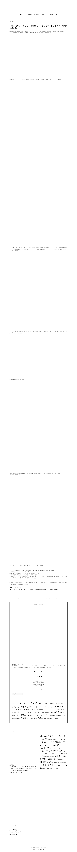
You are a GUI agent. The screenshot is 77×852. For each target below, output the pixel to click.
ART (15, 587)
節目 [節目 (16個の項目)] (32, 718)
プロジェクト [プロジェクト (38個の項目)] (57, 709)
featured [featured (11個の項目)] (17, 703)
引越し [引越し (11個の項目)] (33, 715)
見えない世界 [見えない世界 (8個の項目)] (55, 718)
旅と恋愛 (40, 589)
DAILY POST (45, 14)
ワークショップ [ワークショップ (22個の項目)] (37, 712)
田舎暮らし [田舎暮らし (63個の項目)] (25, 718)
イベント (16, 589)
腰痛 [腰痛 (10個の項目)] (45, 718)
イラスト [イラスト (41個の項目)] (21, 709)
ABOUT (21, 14)
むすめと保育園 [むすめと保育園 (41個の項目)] (23, 707)
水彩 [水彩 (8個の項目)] (51, 715)
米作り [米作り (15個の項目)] (35, 718)
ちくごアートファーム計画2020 (28, 589)
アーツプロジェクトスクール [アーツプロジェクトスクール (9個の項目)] (48, 707)
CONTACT (52, 14)
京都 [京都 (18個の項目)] (43, 712)
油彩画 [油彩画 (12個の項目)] (53, 715)
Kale (34, 849)
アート (13, 589)
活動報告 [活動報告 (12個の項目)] (58, 715)
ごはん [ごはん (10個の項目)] (62, 703)
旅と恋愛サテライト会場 (47, 589)
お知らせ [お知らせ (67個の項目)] (23, 703)
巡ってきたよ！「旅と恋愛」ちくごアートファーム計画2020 (52, 598)
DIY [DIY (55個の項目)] (13, 703)
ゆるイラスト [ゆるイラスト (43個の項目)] (35, 707)
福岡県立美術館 (55, 589)
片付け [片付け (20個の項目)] (18, 718)
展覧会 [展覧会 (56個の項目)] (23, 715)
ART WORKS (37, 14)
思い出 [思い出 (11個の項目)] (36, 715)
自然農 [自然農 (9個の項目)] (48, 718)
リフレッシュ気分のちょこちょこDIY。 (20, 598)
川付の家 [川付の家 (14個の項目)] (28, 715)
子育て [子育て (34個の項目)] (17, 715)
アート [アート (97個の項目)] (57, 706)
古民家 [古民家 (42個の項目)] (57, 712)
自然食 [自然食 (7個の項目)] (51, 718)
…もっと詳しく (49, 667)
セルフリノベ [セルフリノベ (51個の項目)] (46, 709)
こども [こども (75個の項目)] (57, 703)
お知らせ (20, 589)
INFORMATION (28, 14)
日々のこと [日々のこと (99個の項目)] (44, 715)
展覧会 (36, 589)
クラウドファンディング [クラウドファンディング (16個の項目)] (33, 709)
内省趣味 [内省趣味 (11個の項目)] (47, 712)
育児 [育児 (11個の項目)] (43, 718)
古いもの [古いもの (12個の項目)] (51, 712)
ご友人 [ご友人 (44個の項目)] (14, 707)
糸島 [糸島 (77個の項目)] (40, 718)
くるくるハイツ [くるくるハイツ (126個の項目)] (36, 703)
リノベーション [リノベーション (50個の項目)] (24, 712)
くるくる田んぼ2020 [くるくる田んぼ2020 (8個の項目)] (49, 703)
